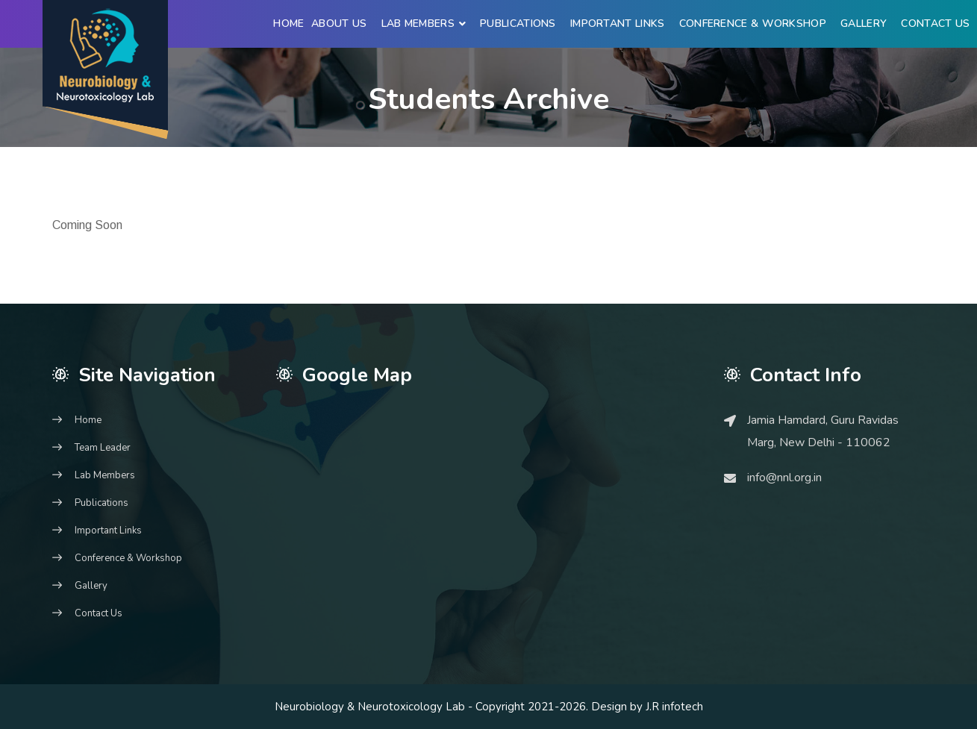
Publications (518, 23)
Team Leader (103, 447)
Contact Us (935, 23)
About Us (338, 23)
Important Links (617, 23)
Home (288, 23)
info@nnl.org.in (784, 477)
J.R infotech (674, 706)
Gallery (863, 23)
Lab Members (418, 23)
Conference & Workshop (752, 23)
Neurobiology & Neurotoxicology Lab (370, 706)
